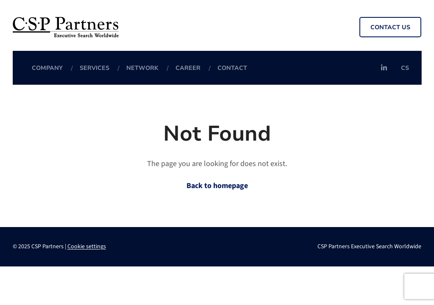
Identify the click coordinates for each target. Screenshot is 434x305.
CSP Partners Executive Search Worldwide (369, 246)
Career (187, 68)
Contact (232, 68)
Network (142, 68)
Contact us (390, 27)
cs (405, 68)
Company (47, 68)
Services (94, 68)
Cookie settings (86, 246)
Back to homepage (217, 185)
